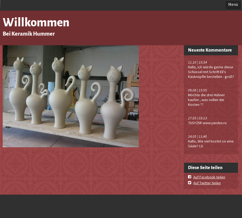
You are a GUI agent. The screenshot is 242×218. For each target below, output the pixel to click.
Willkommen (36, 22)
